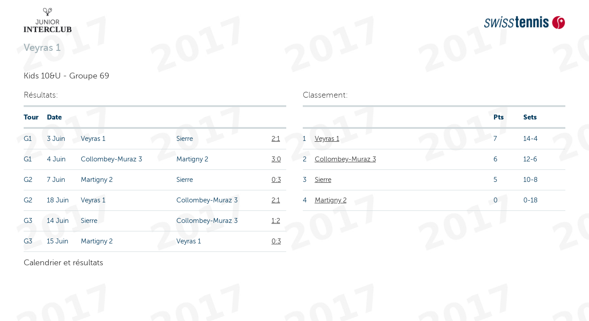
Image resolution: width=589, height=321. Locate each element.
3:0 (276, 159)
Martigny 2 (331, 200)
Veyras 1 (327, 138)
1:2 (276, 220)
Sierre (323, 179)
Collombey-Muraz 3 (345, 159)
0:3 (276, 179)
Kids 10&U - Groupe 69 (66, 75)
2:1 (276, 138)
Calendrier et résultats (63, 262)
